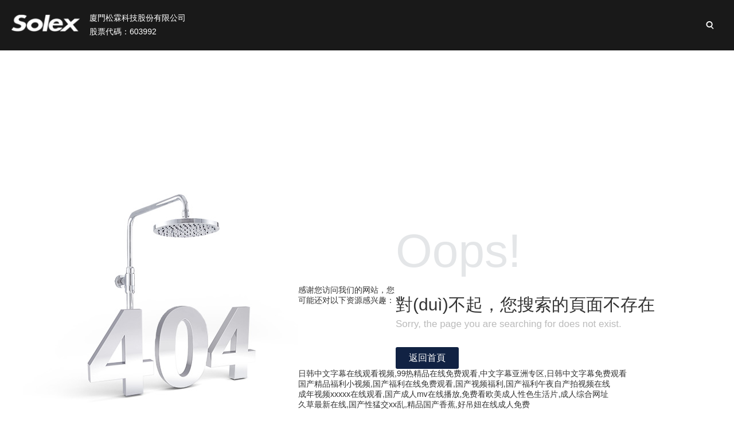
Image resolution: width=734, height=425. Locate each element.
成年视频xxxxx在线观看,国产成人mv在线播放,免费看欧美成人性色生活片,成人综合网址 (453, 394)
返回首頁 (427, 358)
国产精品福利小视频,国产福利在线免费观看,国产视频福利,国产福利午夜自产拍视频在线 (454, 383)
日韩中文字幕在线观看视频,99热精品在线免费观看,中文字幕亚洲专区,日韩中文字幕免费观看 (462, 373)
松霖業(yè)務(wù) (306, 63)
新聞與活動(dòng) (604, 63)
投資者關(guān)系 (401, 63)
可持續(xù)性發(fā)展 (502, 63)
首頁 (153, 63)
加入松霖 (681, 63)
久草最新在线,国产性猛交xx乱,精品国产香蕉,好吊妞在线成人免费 (414, 404)
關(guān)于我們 (216, 63)
